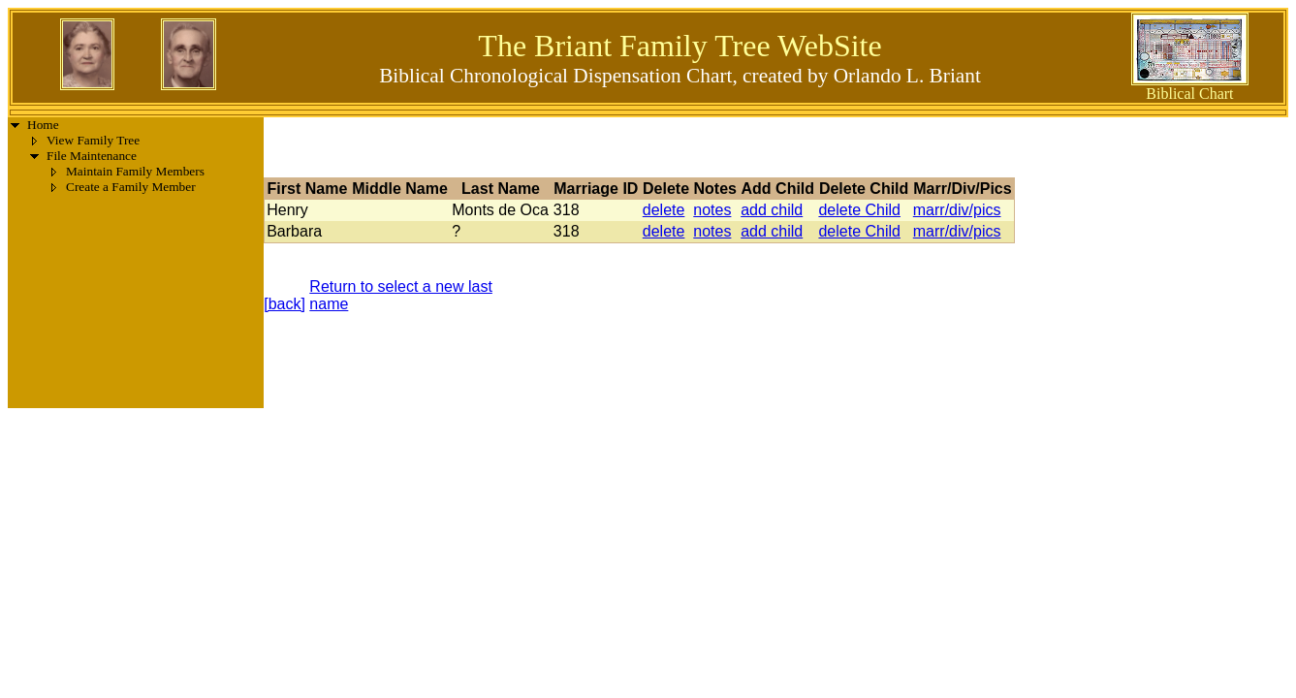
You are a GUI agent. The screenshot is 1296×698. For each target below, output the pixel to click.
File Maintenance (92, 155)
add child (772, 210)
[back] (284, 304)
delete (664, 210)
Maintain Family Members (135, 171)
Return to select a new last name (400, 295)
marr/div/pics (957, 210)
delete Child (859, 210)
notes (712, 210)
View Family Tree (93, 140)
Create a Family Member (131, 186)
